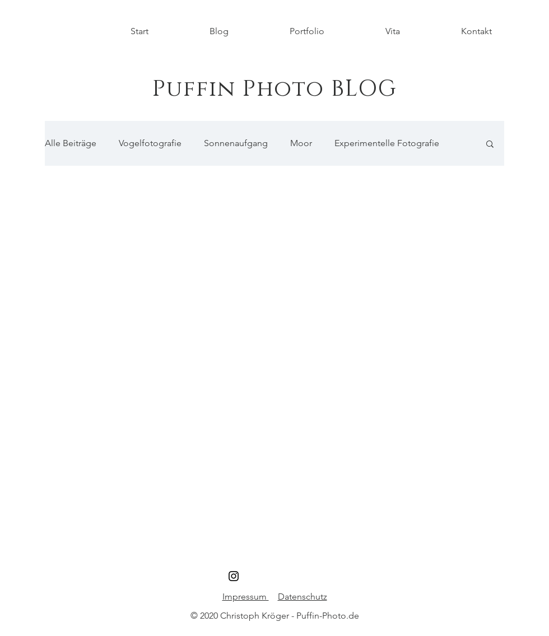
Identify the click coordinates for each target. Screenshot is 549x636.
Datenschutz (302, 596)
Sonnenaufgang (236, 143)
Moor (301, 143)
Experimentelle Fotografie (386, 143)
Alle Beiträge (70, 143)
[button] (490, 145)
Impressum (245, 596)
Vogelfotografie (150, 143)
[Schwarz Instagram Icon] (233, 576)
